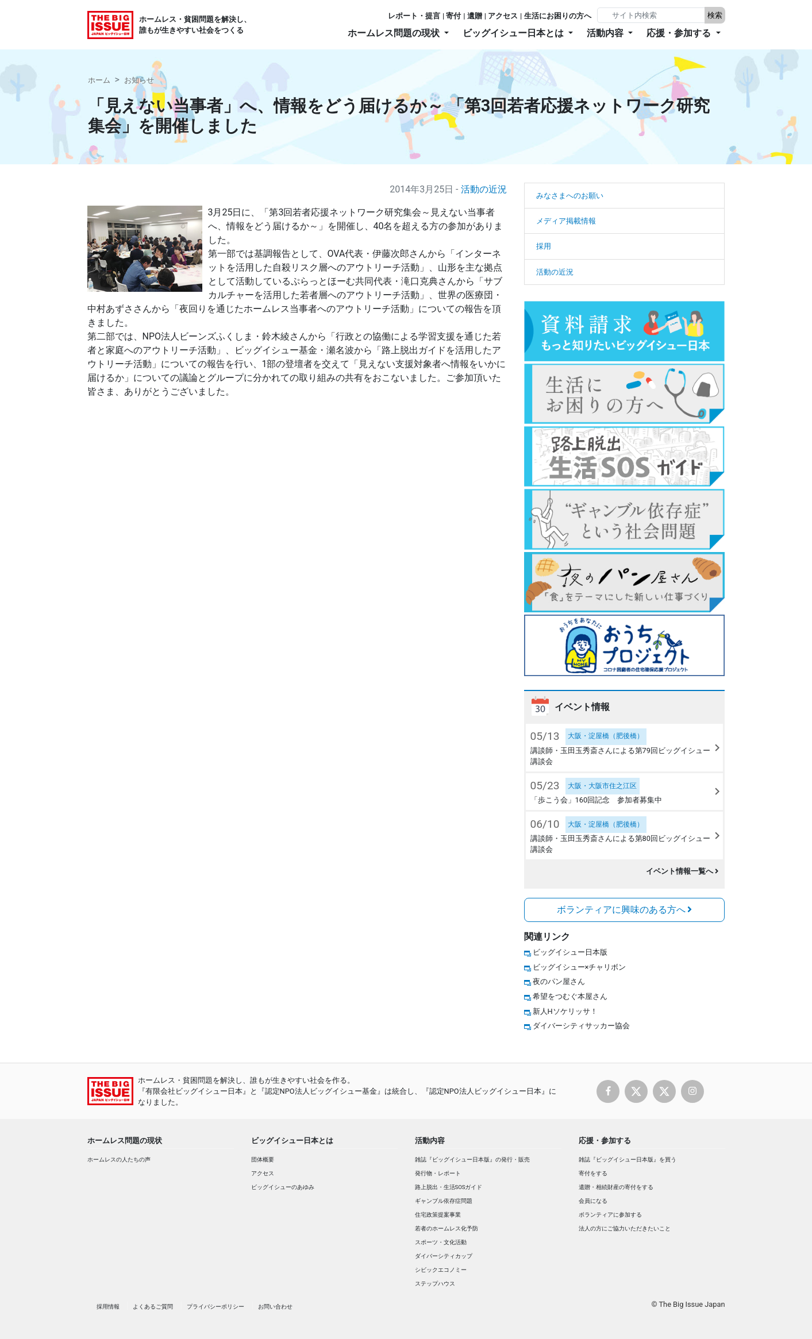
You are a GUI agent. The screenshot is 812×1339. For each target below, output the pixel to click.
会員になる (593, 1201)
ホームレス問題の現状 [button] (395, 33)
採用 (543, 246)
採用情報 (108, 1306)
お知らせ (139, 80)
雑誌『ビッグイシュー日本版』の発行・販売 (472, 1159)
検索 (714, 15)
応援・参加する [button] (679, 33)
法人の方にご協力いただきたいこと (625, 1228)
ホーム (99, 80)
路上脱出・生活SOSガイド (449, 1187)
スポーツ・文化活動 (441, 1242)
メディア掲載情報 (566, 221)
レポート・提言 (414, 15)
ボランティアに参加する (610, 1214)
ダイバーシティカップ (443, 1256)
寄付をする (593, 1173)
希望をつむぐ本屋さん (570, 996)
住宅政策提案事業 (438, 1214)
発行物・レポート (438, 1173)
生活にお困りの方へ (557, 15)
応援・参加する (605, 1140)
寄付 (453, 15)
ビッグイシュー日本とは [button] (514, 33)
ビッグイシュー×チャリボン (579, 967)
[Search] (652, 15)
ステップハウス (435, 1283)
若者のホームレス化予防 (446, 1228)
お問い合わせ (275, 1306)
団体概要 (262, 1159)
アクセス (503, 15)
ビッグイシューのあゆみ (282, 1187)
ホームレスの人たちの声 (119, 1159)
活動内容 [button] (606, 33)
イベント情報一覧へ (682, 871)
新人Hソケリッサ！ (565, 1011)
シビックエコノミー (441, 1270)
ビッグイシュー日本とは (292, 1140)
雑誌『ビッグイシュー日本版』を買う (627, 1159)
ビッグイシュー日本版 (570, 952)
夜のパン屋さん (559, 981)
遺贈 (474, 15)
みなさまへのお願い (569, 195)
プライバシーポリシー (215, 1306)
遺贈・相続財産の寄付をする (616, 1187)
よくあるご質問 (153, 1306)
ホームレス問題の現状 (124, 1140)
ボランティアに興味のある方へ (624, 909)
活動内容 (430, 1140)
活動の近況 (484, 189)
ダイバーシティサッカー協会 (581, 1025)
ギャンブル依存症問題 (443, 1201)
